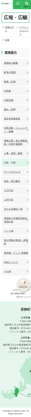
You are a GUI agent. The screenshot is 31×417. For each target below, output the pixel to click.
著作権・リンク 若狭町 (16, 253)
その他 (7, 271)
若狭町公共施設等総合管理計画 (15, 220)
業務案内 (11, 52)
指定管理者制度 (12, 118)
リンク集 (8, 231)
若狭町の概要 (11, 63)
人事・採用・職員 (13, 153)
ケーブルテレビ (12, 172)
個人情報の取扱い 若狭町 (16, 242)
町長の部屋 (10, 72)
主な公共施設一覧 (13, 209)
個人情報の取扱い (19, 293)
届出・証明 (10, 109)
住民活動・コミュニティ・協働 (16, 130)
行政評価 (8, 100)
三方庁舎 (8, 190)
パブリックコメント (24, 30)
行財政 (7, 91)
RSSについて (11, 262)
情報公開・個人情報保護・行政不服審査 (15, 142)
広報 (7, 40)
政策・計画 (10, 81)
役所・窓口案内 (12, 181)
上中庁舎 (8, 199)
